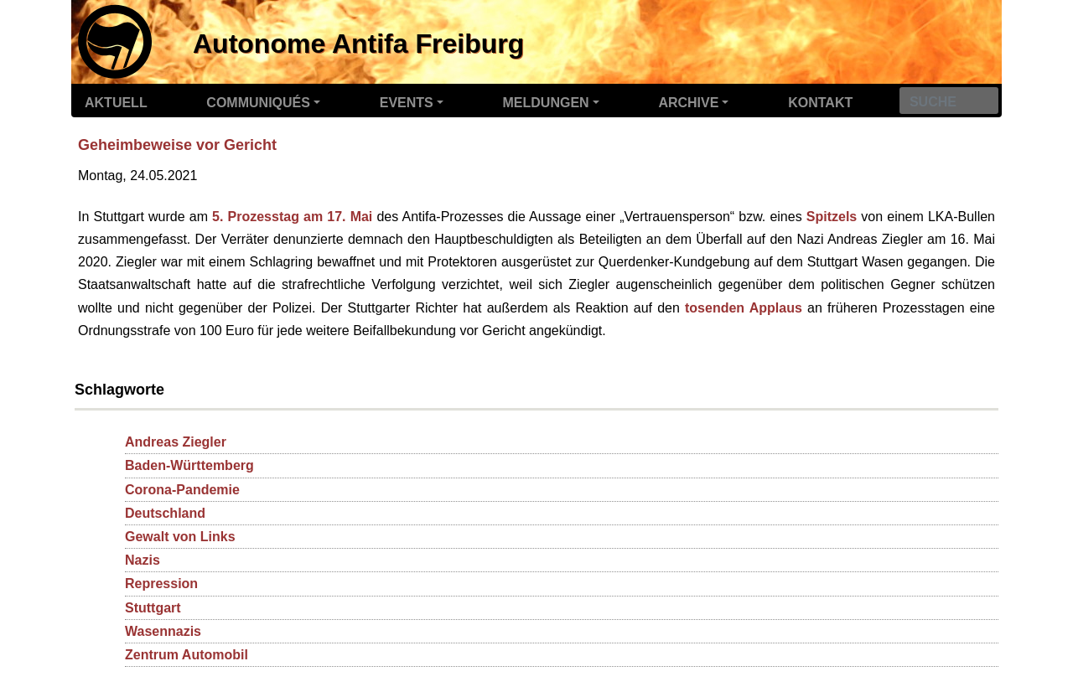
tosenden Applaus (743, 308)
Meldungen (546, 103)
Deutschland (165, 513)
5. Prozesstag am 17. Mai (292, 216)
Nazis (142, 560)
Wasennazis (163, 631)
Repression (161, 583)
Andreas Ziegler (175, 442)
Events (406, 103)
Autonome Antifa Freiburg (358, 43)
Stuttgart (153, 608)
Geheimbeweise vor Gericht (177, 145)
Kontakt (820, 103)
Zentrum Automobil (186, 655)
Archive (688, 103)
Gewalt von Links (180, 536)
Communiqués (258, 103)
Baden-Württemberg (189, 465)
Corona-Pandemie (182, 490)
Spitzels (831, 216)
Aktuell (116, 103)
